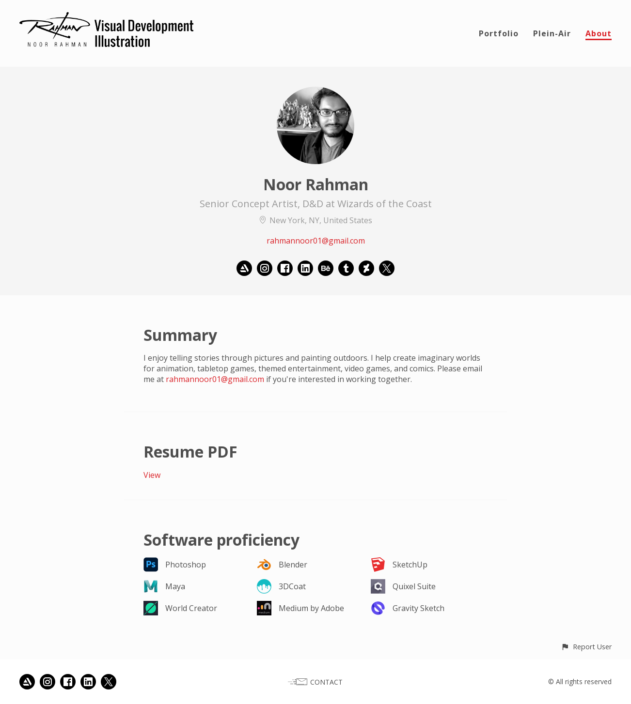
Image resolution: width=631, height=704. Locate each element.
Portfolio (499, 33)
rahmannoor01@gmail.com (316, 240)
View (151, 475)
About (598, 33)
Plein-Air (552, 33)
